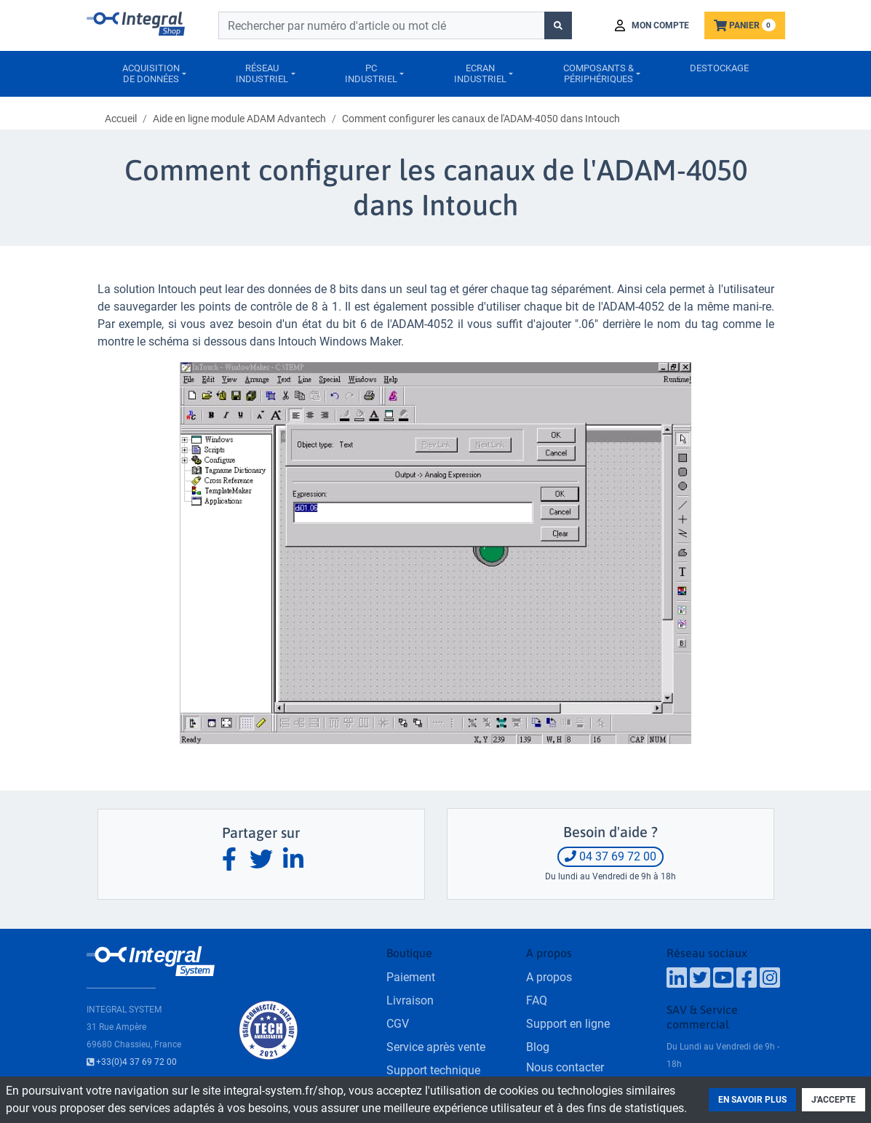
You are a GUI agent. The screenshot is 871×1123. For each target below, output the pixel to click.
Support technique (433, 1070)
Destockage (719, 68)
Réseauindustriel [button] (262, 73)
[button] (652, 25)
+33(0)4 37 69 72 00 (132, 1062)
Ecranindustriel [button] (480, 73)
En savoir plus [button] (752, 1100)
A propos (549, 977)
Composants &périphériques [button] (598, 73)
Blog (537, 1047)
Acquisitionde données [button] (151, 73)
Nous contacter (565, 1067)
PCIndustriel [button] (371, 73)
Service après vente (435, 1047)
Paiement (410, 977)
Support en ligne (568, 1024)
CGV (397, 1024)
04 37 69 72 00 (610, 856)
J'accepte (833, 1100)
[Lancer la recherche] (558, 25)
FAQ (536, 1000)
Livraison (410, 1000)
